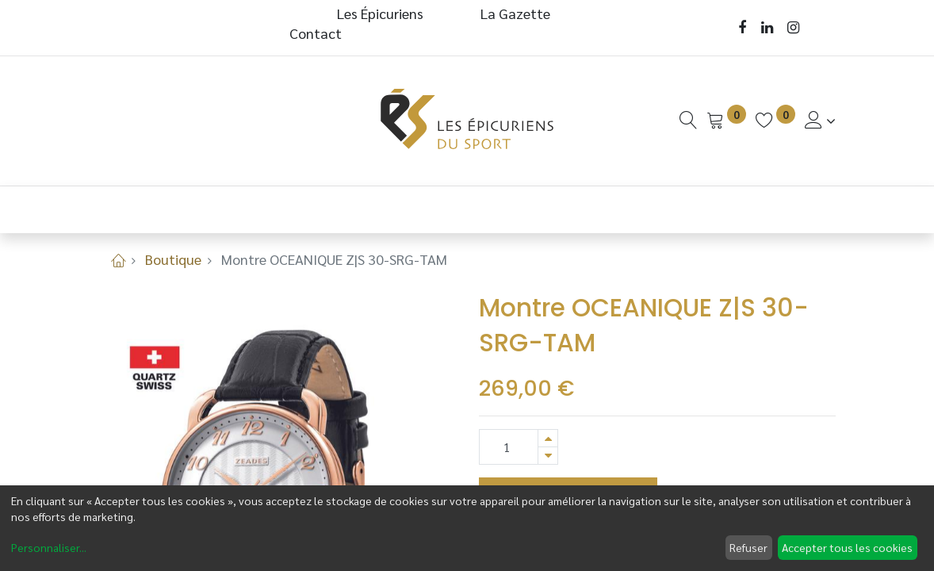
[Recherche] (688, 120)
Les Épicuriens (380, 13)
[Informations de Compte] (820, 120)
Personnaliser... (48, 547)
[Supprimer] (547, 455)
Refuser (748, 547)
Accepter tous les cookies (847, 547)
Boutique (173, 259)
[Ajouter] (547, 438)
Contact (315, 33)
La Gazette (516, 13)
